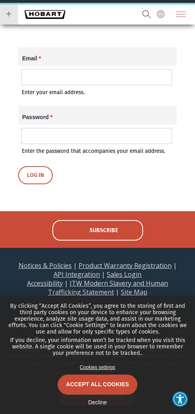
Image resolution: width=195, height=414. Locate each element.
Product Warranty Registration (125, 265)
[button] (180, 399)
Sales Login (124, 274)
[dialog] (97, 355)
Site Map (134, 292)
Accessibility (45, 283)
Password (37, 117)
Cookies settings (97, 367)
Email (31, 58)
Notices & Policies (45, 265)
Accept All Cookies (97, 384)
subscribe (103, 230)
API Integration (77, 274)
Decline (97, 402)
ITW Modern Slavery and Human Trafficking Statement (108, 288)
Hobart (45, 14)
